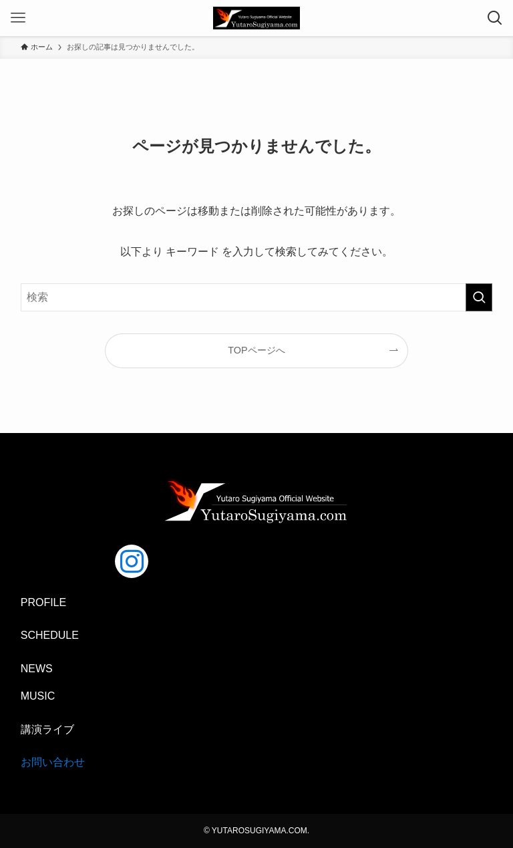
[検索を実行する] (479, 297)
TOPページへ (256, 350)
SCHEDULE (50, 635)
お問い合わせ (53, 762)
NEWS (37, 668)
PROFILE (43, 602)
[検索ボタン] (495, 18)
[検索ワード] (257, 297)
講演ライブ (47, 729)
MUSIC (38, 696)
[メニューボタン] (18, 18)
